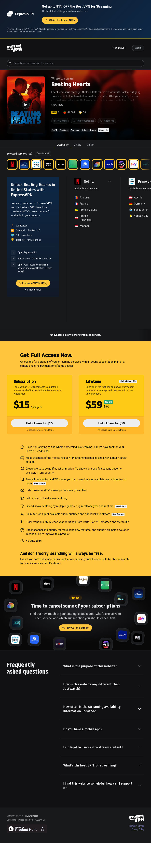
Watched (60, 120)
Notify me (107, 120)
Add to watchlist (83, 120)
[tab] (63, 144)
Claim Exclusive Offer (60, 20)
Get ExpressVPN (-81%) (33, 283)
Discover (118, 47)
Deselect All (43, 153)
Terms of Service (136, 826)
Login (138, 47)
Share (103, 130)
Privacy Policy (138, 829)
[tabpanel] (75, 244)
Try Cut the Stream (75, 627)
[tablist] (75, 144)
